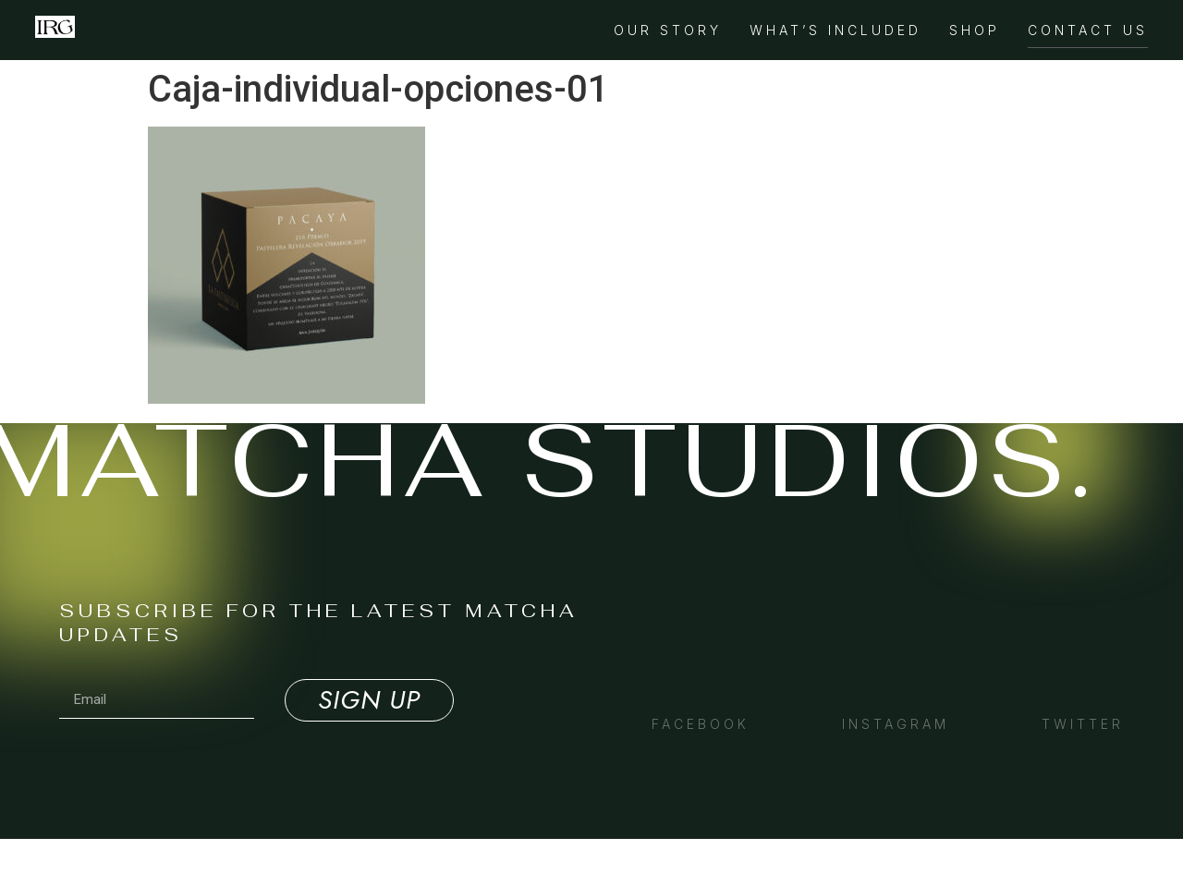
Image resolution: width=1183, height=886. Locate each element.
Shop (974, 30)
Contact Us (1088, 30)
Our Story (668, 30)
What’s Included (835, 30)
